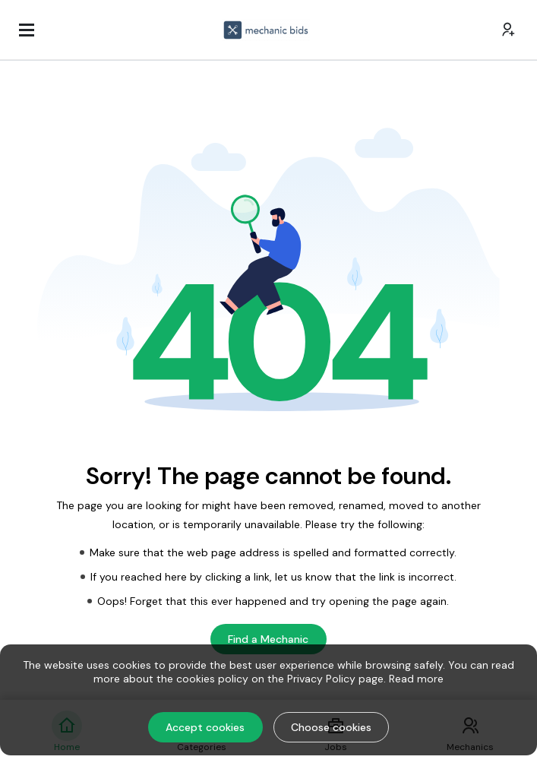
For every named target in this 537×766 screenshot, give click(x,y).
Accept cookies (205, 727)
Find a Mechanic (268, 639)
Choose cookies (331, 727)
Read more (416, 678)
